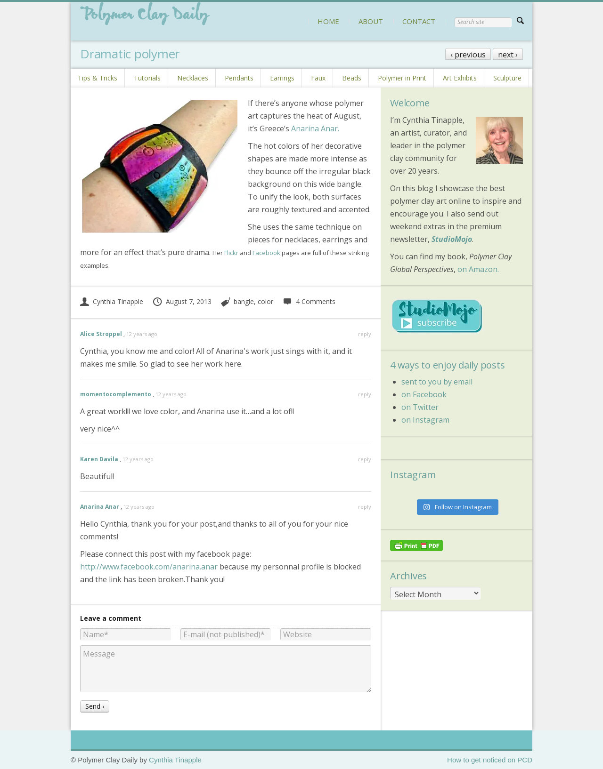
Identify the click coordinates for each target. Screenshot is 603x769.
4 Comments (309, 301)
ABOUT (371, 21)
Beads (351, 77)
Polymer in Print (402, 77)
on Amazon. (478, 269)
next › (508, 54)
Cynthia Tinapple (111, 301)
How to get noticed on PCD (489, 760)
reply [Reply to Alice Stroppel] (364, 333)
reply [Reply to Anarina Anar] (364, 506)
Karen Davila (99, 459)
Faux (318, 77)
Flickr (231, 252)
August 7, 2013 (182, 301)
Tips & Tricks (97, 77)
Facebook (266, 252)
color (265, 301)
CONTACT (418, 21)
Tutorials (147, 77)
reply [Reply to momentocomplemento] (364, 394)
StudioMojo (452, 239)
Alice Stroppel (101, 334)
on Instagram (425, 420)
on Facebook (424, 394)
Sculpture (507, 77)
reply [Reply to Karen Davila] (364, 459)
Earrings (282, 77)
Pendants (239, 77)
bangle (244, 301)
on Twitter (420, 407)
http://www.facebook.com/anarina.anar (149, 566)
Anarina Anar (99, 507)
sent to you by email (437, 381)
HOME (328, 21)
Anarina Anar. (315, 128)
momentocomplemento (115, 394)
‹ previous (468, 54)
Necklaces (192, 77)
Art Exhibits (460, 77)
